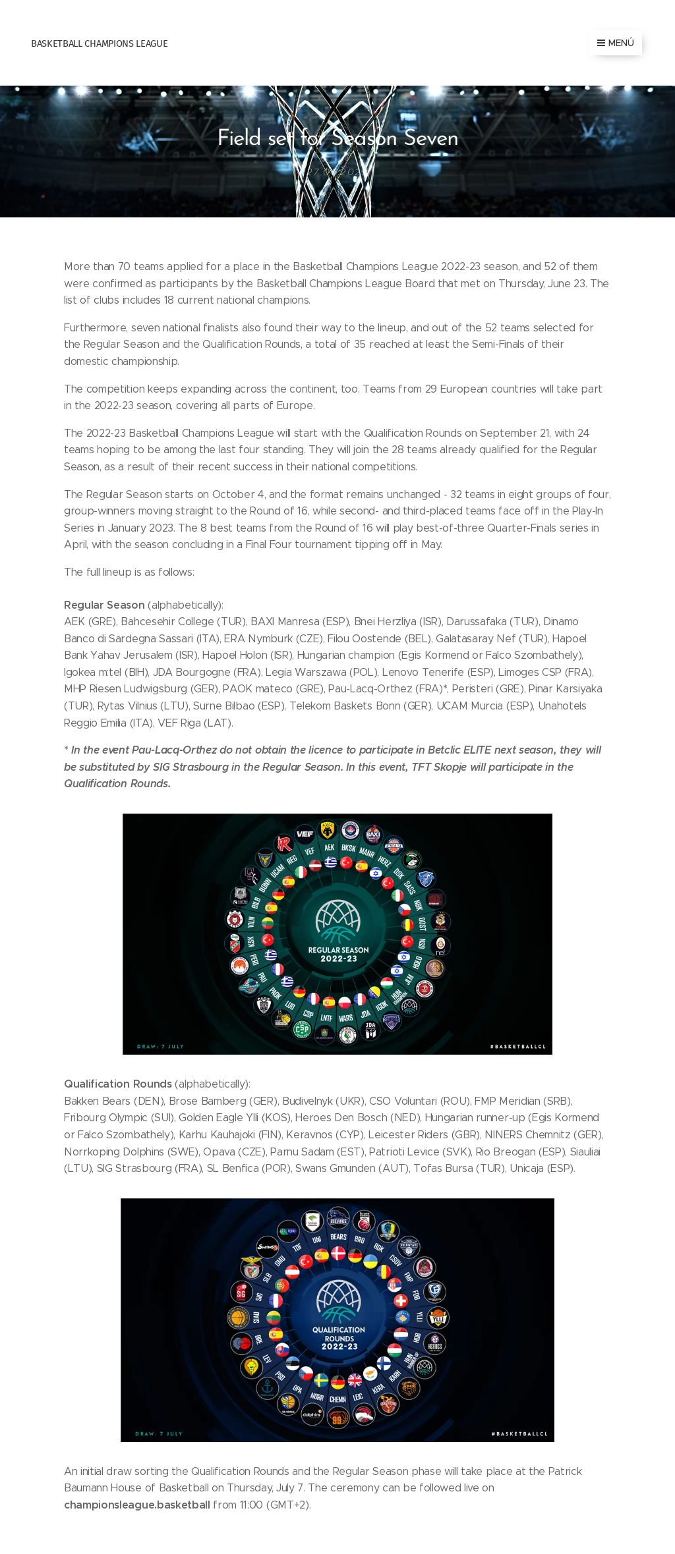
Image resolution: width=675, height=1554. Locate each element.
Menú (615, 43)
